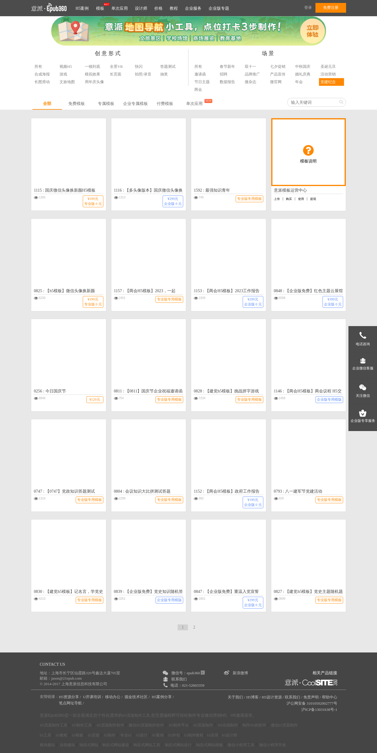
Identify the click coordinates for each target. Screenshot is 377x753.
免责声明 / (312, 697)
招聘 (223, 74)
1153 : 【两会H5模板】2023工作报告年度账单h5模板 (226, 292)
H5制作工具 (82, 725)
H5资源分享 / (70, 697)
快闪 (139, 66)
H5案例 (82, 8)
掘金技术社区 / (138, 697)
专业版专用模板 (249, 199)
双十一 (250, 66)
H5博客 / (253, 697)
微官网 (276, 82)
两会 (198, 89)
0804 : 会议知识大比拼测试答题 (142, 491)
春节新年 (227, 66)
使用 (301, 198)
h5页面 (94, 735)
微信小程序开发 (272, 745)
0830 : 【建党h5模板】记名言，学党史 (68, 591)
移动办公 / (114, 697)
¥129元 (95, 399)
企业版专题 (219, 8)
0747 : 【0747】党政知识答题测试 (64, 491)
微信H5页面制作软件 (146, 725)
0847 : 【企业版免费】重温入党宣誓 (226, 591)
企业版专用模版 (329, 399)
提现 (313, 198)
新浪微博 (240, 673)
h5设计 (142, 735)
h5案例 (158, 735)
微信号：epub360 (188, 673)
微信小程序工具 (241, 745)
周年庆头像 (94, 82)
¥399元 (333, 301)
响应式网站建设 (115, 745)
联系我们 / (293, 697)
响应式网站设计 (178, 745)
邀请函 (200, 74)
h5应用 (213, 735)
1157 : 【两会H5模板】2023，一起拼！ (145, 292)
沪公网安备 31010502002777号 (312, 703)
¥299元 (173, 201)
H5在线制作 (228, 725)
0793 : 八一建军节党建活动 (298, 491)
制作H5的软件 (254, 725)
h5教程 (61, 735)
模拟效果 (92, 74)
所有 (38, 66)
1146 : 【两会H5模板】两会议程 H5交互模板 (308, 392)
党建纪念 (328, 82)
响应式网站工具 (146, 745)
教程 (174, 8)
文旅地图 (67, 82)
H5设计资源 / (273, 697)
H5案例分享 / (163, 697)
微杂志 (250, 82)
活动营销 (328, 74)
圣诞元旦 (328, 66)
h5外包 (174, 735)
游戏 (63, 74)
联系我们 (179, 679)
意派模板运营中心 (290, 190)
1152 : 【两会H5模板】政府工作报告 (226, 491)
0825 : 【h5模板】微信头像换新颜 (64, 291)
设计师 (141, 8)
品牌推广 (252, 74)
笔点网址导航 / (72, 703)
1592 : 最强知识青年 (212, 190)
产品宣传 (277, 74)
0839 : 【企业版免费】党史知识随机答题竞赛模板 (148, 592)
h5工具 (45, 735)
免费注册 (330, 7)
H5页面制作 (203, 725)
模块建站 (47, 745)
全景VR (116, 66)
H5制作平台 (179, 725)
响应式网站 (89, 745)
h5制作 (109, 735)
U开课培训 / (93, 697)
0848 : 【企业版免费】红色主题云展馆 (308, 291)
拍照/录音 (143, 74)
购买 (289, 198)
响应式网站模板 (209, 745)
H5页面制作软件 (110, 725)
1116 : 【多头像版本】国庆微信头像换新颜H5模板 (148, 191)
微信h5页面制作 (284, 725)
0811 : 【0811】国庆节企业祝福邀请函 (148, 391)
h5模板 (77, 735)
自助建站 (67, 745)
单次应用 (119, 8)
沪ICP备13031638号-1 (319, 709)
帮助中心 (329, 697)
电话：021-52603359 (187, 685)
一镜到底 (92, 66)
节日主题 (202, 82)
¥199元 (93, 201)
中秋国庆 (302, 66)
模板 (100, 8)
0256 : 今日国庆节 (50, 391)
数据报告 (227, 82)
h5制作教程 (194, 735)
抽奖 (164, 74)
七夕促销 (277, 66)
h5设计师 (229, 735)
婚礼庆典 (302, 74)
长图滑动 (42, 82)
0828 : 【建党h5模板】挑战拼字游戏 (226, 391)
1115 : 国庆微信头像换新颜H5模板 (64, 190)
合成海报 (42, 74)
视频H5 (65, 66)
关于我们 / (236, 697)
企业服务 (193, 8)
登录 (308, 7)
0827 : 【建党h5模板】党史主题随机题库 (308, 592)
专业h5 (126, 735)
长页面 (115, 74)
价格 (158, 8)
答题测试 (168, 66)
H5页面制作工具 (136, 715)
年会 (299, 82)
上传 (277, 198)
